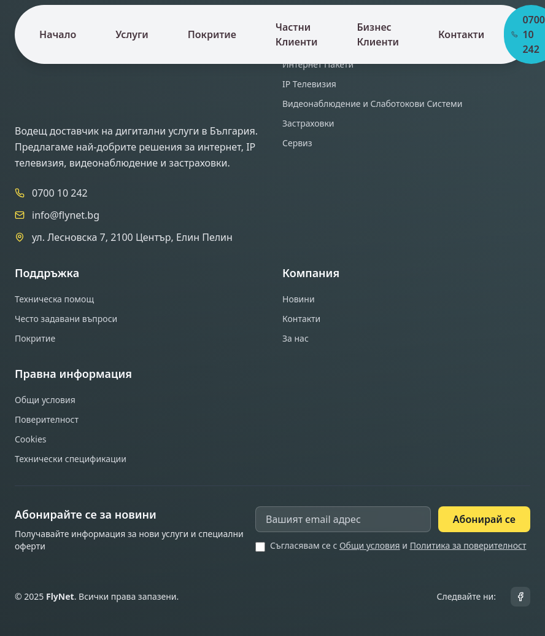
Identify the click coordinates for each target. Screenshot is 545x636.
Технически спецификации (70, 459)
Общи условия (45, 400)
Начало (57, 34)
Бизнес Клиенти (378, 34)
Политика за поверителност (468, 545)
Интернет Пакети (318, 64)
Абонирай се (484, 519)
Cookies (30, 439)
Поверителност (47, 419)
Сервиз (297, 143)
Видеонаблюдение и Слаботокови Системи (372, 103)
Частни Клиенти (297, 34)
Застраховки (308, 123)
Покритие (212, 34)
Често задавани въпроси (66, 318)
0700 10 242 (60, 193)
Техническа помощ (54, 299)
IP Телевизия (309, 84)
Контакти (461, 34)
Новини (298, 299)
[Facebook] (520, 597)
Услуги (132, 34)
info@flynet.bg (65, 215)
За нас (295, 338)
